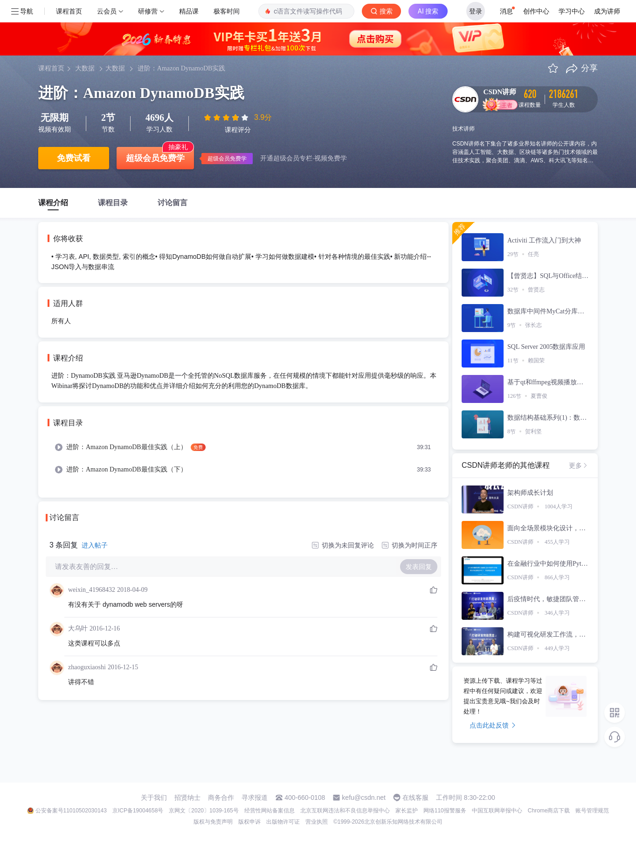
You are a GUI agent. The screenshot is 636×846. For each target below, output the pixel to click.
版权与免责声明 (213, 821)
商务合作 (221, 797)
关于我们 (154, 797)
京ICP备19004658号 (137, 810)
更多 (578, 465)
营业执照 (316, 821)
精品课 (189, 11)
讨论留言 (172, 203)
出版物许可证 (283, 821)
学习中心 (572, 11)
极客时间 (227, 11)
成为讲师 (607, 11)
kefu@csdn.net (364, 797)
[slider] (227, 117)
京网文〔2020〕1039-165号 (203, 810)
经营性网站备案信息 (269, 810)
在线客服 (415, 797)
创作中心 (536, 11)
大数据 (85, 68)
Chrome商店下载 (549, 810)
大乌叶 (78, 628)
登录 (475, 11)
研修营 (148, 11)
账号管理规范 (592, 810)
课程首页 (69, 11)
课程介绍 (53, 203)
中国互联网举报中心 (497, 810)
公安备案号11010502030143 (71, 810)
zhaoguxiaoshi (87, 667)
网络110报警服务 (444, 810)
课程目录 (113, 203)
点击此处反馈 (493, 725)
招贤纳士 (187, 797)
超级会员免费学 (155, 158)
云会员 (107, 11)
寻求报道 (255, 797)
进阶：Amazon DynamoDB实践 (182, 68)
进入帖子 (95, 545)
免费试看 (73, 158)
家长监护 (406, 810)
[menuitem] (243, 447)
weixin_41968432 (91, 589)
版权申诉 (249, 821)
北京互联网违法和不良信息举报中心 (345, 810)
